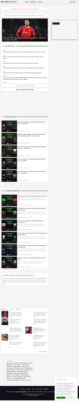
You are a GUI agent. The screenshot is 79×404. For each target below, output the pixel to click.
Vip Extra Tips (10, 375)
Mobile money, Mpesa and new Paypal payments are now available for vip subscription (24, 15)
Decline (71, 397)
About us (9, 380)
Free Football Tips (17, 366)
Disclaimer (9, 376)
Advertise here (27, 376)
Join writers (9, 363)
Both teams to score (19, 368)
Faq (13, 378)
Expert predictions (11, 369)
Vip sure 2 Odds (24, 373)
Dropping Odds (28, 368)
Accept (61, 397)
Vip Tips (40, 1)
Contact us (9, 378)
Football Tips (33, 1)
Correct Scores (25, 364)
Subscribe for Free (28, 369)
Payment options (25, 375)
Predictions (9, 366)
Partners (29, 380)
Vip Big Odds (17, 375)
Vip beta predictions (11, 371)
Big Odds (9, 364)
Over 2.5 (14, 364)
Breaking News (10, 45)
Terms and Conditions (18, 376)
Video (18, 309)
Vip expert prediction (22, 371)
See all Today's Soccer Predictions (9, 269)
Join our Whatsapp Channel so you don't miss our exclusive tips (24, 8)
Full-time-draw (20, 369)
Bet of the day (25, 366)
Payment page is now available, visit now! (24, 85)
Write (72, 1)
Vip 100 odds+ (16, 373)
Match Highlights (16, 380)
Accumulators (10, 368)
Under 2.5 (19, 364)
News (26, 1)
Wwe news (30, 363)
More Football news (43, 351)
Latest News (16, 363)
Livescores (23, 380)
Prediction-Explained (20, 378)
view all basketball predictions (10, 184)
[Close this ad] (78, 399)
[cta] (11, 117)
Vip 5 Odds (9, 373)
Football (5, 309)
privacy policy (59, 386)
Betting (9, 2)
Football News (23, 363)
